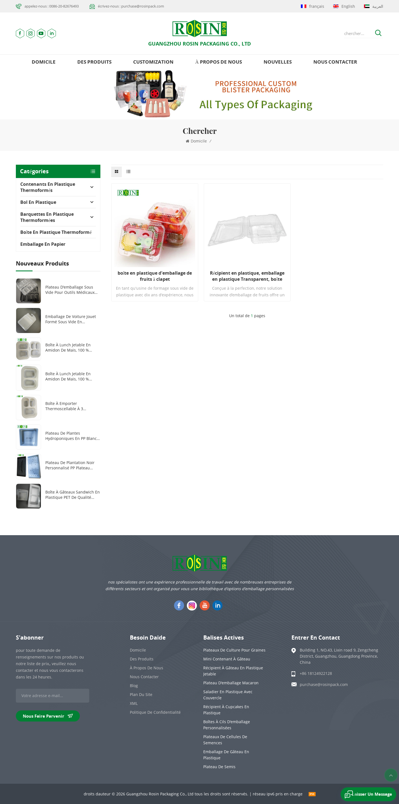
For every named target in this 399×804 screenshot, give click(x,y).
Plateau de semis (219, 766)
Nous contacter (335, 62)
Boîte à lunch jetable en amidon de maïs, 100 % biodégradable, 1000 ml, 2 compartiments (69, 376)
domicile (44, 62)
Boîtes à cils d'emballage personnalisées (226, 724)
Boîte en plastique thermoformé (56, 232)
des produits (94, 62)
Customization (153, 62)
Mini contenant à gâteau (226, 659)
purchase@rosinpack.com (324, 684)
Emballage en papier (42, 244)
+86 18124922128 (316, 673)
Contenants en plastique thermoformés (47, 187)
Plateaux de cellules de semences (225, 739)
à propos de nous (218, 62)
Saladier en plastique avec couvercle (227, 694)
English (344, 6)
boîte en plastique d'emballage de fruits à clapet (155, 276)
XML (134, 703)
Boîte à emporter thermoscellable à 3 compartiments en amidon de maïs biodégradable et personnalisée (70, 406)
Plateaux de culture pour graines (234, 650)
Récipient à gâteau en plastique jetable (233, 671)
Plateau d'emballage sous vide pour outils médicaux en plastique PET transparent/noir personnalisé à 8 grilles (70, 289)
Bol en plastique (38, 202)
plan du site (141, 694)
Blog (134, 685)
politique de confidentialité (155, 712)
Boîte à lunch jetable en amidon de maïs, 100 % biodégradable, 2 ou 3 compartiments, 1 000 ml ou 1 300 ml (72, 347)
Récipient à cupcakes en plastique (226, 709)
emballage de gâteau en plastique (226, 754)
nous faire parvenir (48, 716)
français (312, 6)
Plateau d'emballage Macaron (231, 682)
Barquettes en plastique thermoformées (47, 217)
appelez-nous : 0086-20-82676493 (51, 6)
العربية (373, 6)
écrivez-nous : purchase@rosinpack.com (131, 6)
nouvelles (278, 62)
